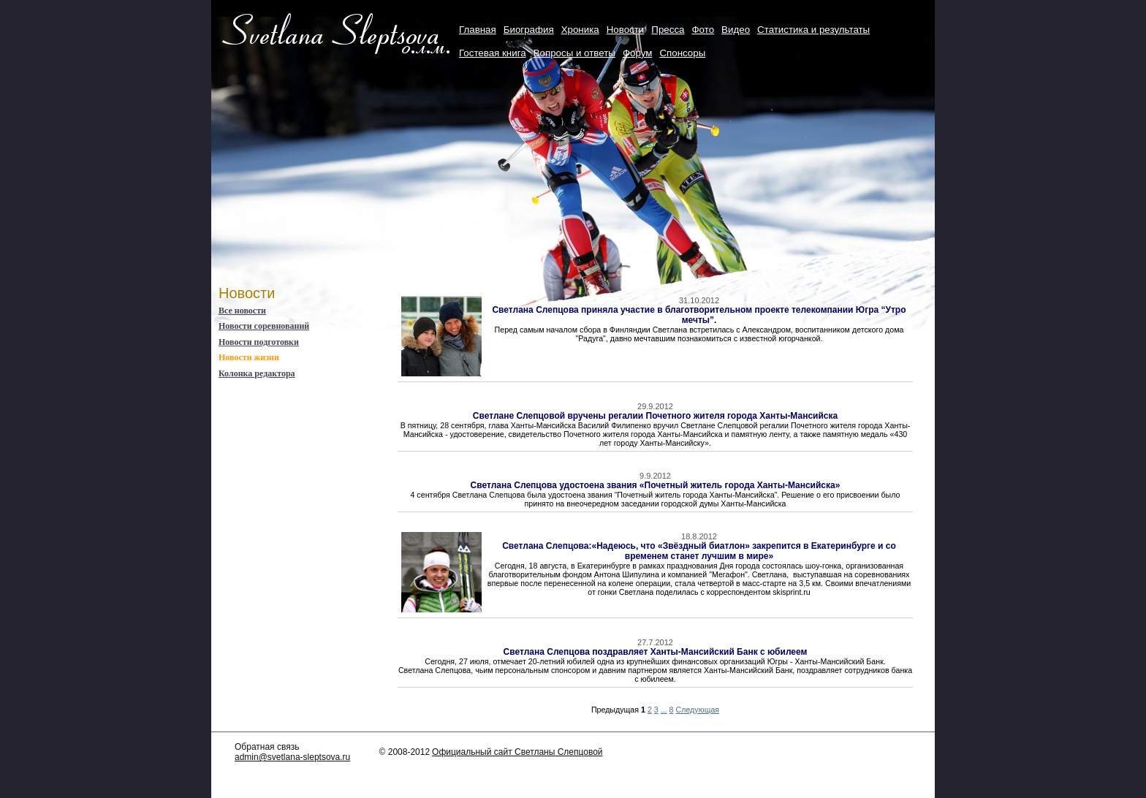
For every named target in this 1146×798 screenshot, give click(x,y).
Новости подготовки (259, 342)
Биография (529, 29)
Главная (477, 29)
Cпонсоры (682, 53)
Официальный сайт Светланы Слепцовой (517, 752)
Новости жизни (249, 357)
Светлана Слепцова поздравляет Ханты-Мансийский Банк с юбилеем (656, 652)
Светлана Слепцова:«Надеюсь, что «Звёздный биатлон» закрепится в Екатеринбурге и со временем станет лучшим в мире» (699, 551)
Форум (638, 53)
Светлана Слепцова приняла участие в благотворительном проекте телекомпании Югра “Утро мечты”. (699, 315)
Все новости (242, 310)
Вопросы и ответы (574, 53)
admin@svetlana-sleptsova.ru (292, 757)
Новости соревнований (264, 326)
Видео (735, 29)
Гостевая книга (492, 53)
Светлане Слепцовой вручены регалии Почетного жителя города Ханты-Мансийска (655, 416)
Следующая (698, 709)
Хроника (580, 29)
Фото (702, 29)
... (664, 709)
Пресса (667, 29)
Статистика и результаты (813, 29)
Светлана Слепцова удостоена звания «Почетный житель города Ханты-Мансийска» (655, 485)
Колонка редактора (257, 373)
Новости (626, 29)
